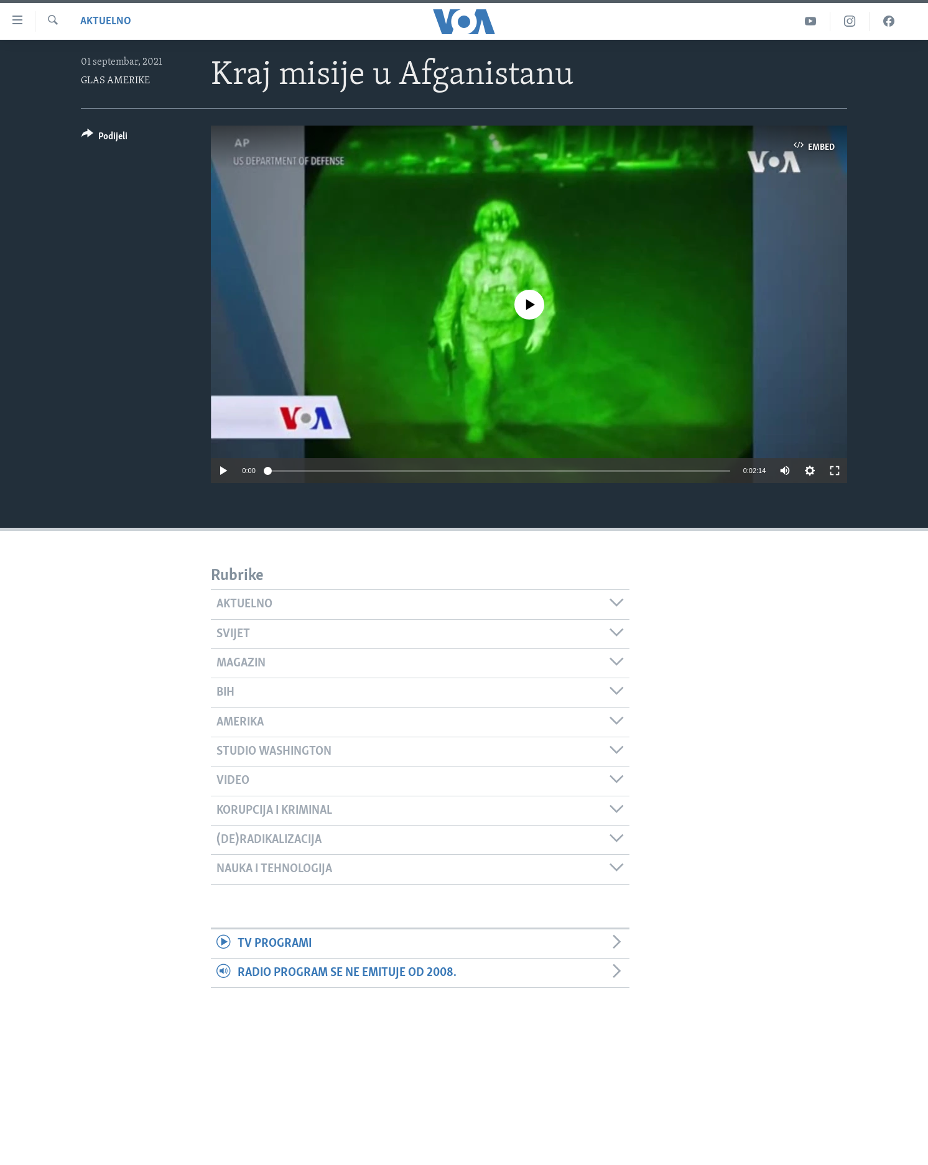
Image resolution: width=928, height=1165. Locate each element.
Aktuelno (105, 21)
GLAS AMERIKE (115, 81)
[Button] (104, 138)
